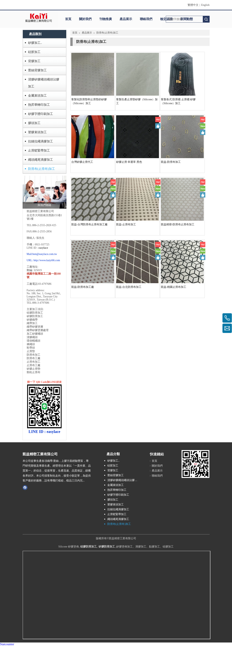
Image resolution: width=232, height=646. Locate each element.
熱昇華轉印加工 (39, 104)
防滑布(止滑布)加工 (41, 168)
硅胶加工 (34, 52)
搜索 (206, 19)
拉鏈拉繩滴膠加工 (40, 141)
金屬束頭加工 (37, 95)
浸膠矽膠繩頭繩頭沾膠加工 (43, 83)
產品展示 (126, 19)
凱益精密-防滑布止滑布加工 (178, 224)
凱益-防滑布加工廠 (82, 287)
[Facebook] (25, 487)
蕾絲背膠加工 (37, 70)
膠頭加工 (34, 123)
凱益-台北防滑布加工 (129, 287)
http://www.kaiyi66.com (47, 260)
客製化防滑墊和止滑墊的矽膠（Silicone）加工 (89, 101)
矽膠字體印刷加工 (40, 113)
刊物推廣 (105, 19)
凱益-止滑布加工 (126, 224)
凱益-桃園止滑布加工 (173, 287)
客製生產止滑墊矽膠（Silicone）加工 (137, 101)
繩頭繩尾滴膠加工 (40, 159)
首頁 (68, 19)
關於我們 (85, 19)
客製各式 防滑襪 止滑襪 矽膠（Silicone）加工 (178, 101)
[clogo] (39, 17)
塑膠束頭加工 (37, 132)
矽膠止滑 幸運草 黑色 (129, 161)
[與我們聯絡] (44, 192)
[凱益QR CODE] (195, 464)
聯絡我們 (146, 19)
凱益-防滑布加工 (171, 161)
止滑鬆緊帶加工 (39, 150)
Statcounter (7, 644)
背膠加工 (34, 61)
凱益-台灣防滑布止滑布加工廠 (89, 224)
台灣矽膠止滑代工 (82, 161)
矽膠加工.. (35, 42)
